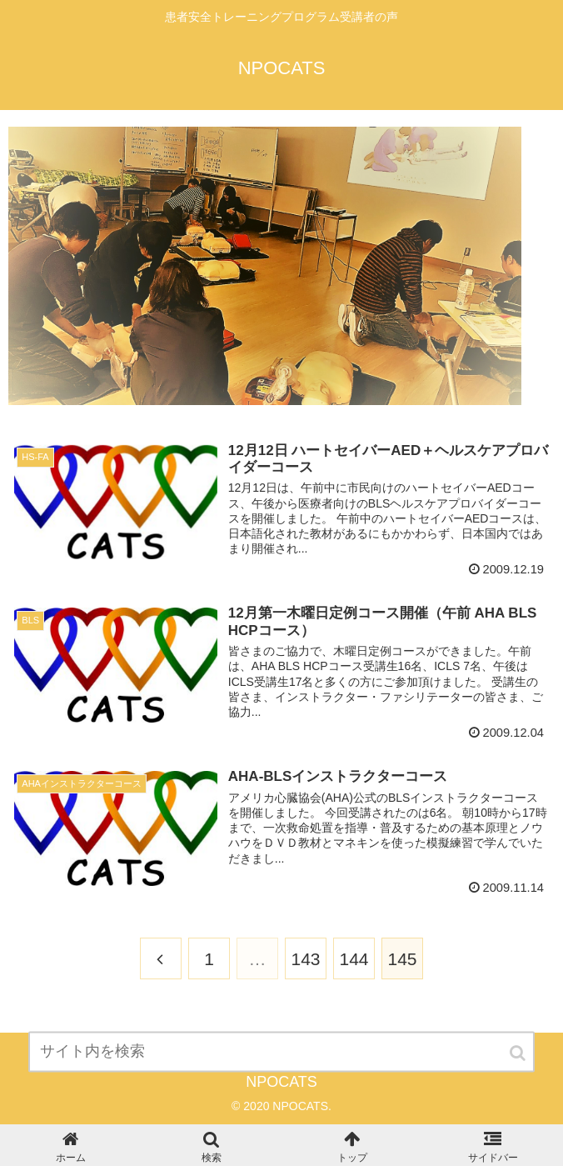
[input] (281, 1064)
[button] (519, 1066)
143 (305, 958)
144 (353, 958)
